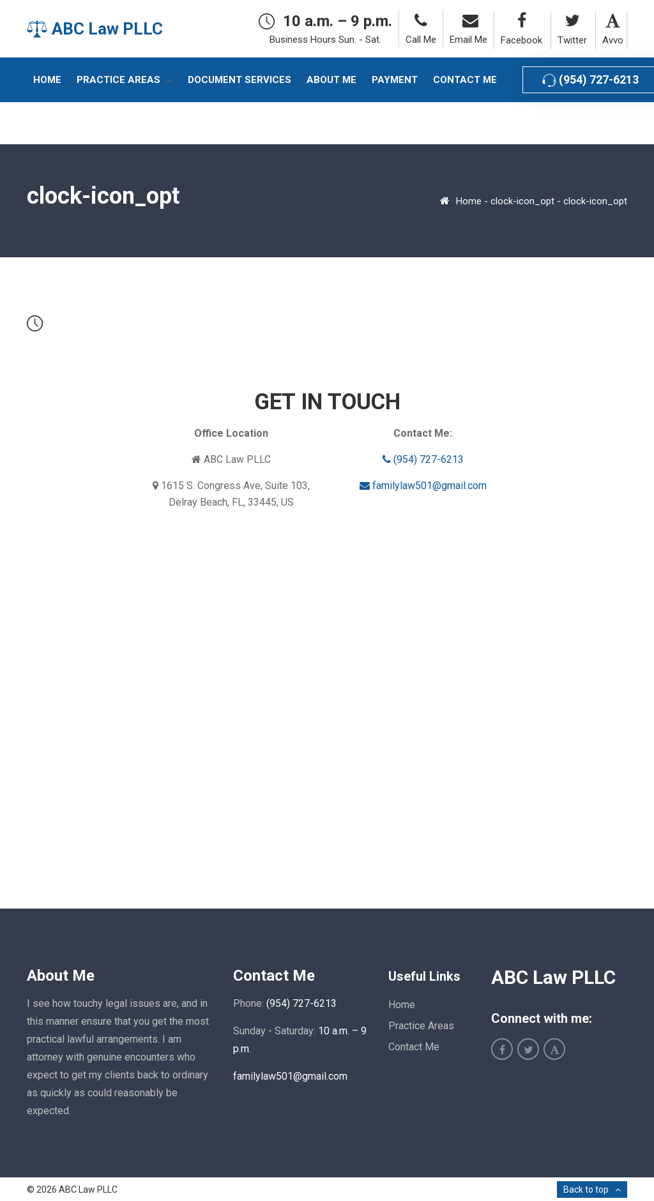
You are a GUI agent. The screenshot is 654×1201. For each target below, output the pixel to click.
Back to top (586, 1189)
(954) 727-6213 (423, 459)
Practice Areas (421, 1026)
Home (469, 201)
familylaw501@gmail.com (423, 486)
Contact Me (413, 1047)
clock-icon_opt (522, 201)
